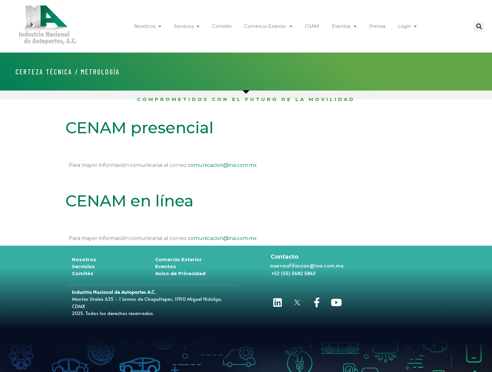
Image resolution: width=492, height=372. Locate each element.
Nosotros (147, 26)
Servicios (186, 26)
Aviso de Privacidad (180, 273)
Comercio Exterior (268, 26)
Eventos (344, 26)
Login (407, 26)
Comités (221, 26)
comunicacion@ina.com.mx (222, 165)
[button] (479, 26)
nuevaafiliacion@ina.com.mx (307, 265)
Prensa (377, 26)
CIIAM (312, 26)
